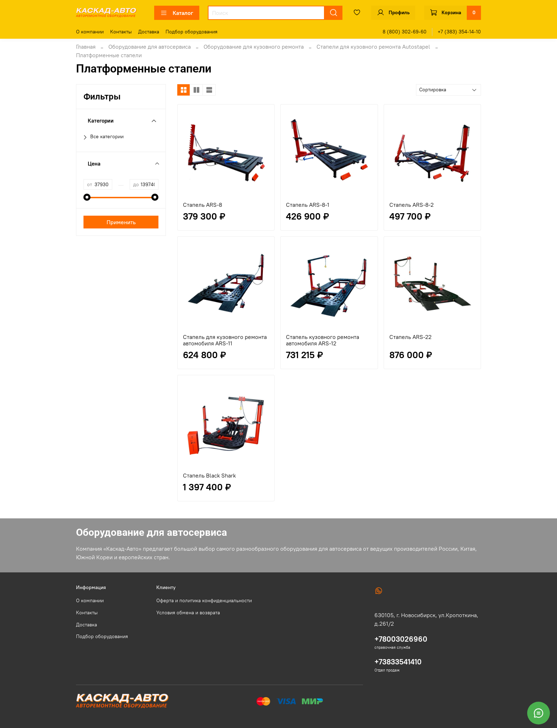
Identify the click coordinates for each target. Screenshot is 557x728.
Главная (86, 46)
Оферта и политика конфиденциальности (204, 600)
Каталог (176, 12)
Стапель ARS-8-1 (307, 204)
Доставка (148, 31)
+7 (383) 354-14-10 (459, 31)
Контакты (121, 31)
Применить (121, 222)
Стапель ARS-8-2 (411, 204)
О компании (90, 31)
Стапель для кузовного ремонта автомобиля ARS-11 (225, 340)
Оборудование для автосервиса (149, 46)
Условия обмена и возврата (188, 612)
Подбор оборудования (191, 31)
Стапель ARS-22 (410, 336)
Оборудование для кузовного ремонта (254, 46)
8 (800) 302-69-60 (405, 31)
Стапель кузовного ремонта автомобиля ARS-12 (322, 340)
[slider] (87, 197)
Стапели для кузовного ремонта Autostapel (373, 46)
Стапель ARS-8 (202, 204)
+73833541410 (398, 662)
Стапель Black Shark (209, 475)
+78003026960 (400, 639)
